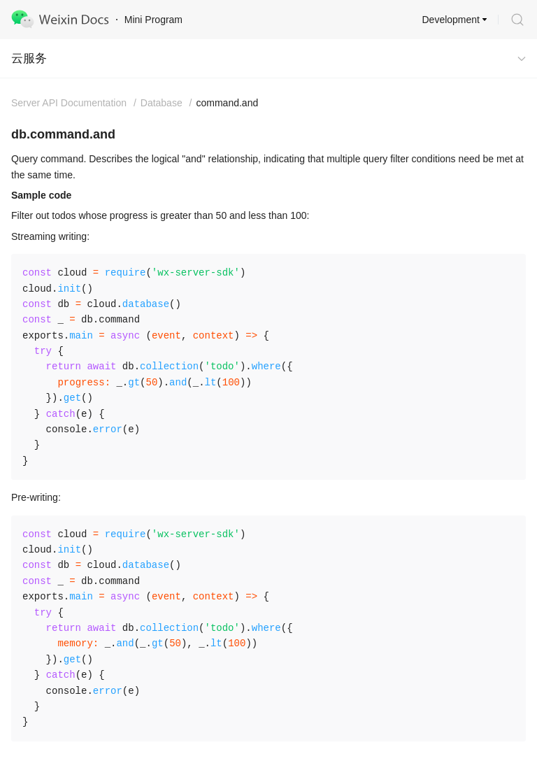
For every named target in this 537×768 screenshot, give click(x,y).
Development (451, 19)
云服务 (29, 58)
